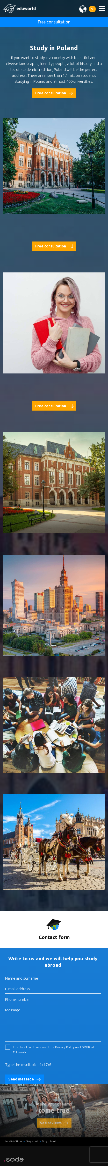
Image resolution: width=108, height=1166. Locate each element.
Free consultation (54, 22)
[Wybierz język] (84, 9)
